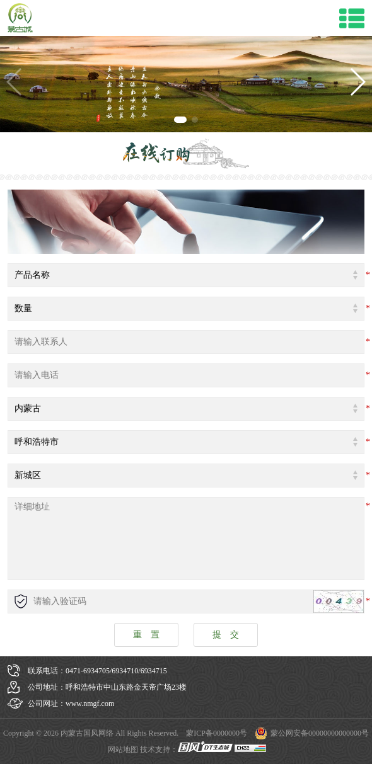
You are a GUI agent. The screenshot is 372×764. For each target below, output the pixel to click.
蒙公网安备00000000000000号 (319, 733)
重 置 (146, 634)
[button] (357, 82)
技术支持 (155, 749)
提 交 (225, 634)
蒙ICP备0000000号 (216, 733)
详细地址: (186, 538)
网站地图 (123, 749)
